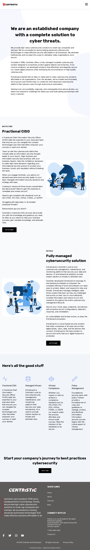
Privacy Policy (68, 542)
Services (50, 501)
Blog (49, 505)
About (49, 497)
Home (49, 493)
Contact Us (51, 534)
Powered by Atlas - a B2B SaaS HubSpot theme (45, 548)
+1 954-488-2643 (53, 530)
